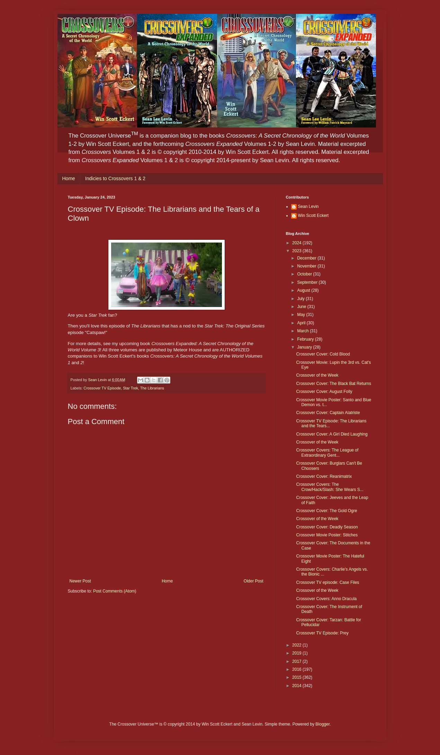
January (305, 347)
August (304, 290)
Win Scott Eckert (313, 215)
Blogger (322, 724)
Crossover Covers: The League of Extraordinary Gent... (327, 452)
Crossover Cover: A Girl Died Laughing (331, 434)
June (302, 306)
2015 (297, 677)
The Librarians (152, 388)
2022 (297, 645)
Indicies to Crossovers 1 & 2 (115, 178)
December (307, 258)
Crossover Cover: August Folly (324, 391)
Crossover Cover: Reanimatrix (324, 476)
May (301, 314)
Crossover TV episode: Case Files (327, 582)
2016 (297, 669)
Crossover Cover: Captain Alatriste (328, 412)
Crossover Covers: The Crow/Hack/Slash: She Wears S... (329, 487)
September (307, 282)
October (305, 274)
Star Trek (130, 388)
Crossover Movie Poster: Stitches (326, 535)
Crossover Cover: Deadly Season (327, 527)
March (303, 330)
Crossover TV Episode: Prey (322, 633)
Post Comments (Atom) (114, 591)
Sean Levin (308, 206)
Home (68, 178)
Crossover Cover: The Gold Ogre (326, 510)
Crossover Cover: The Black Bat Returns (333, 383)
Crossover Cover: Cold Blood (323, 354)
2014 (297, 685)
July (301, 298)
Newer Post (80, 581)
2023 (297, 250)
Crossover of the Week (317, 375)
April (301, 323)
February (306, 339)
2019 (297, 653)
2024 (297, 242)
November (307, 266)
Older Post (253, 581)
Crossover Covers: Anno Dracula (326, 598)
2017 (297, 661)
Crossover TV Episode (102, 388)
